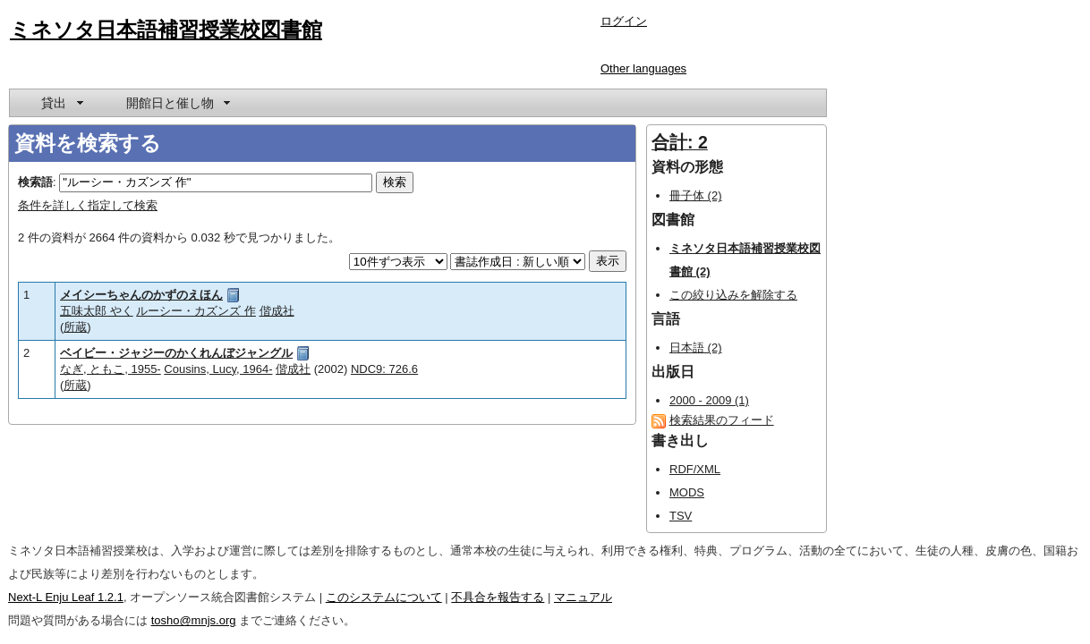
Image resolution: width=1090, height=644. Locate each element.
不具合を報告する (497, 597)
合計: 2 (679, 142)
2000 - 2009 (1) (709, 400)
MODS (686, 492)
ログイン (623, 21)
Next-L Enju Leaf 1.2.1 (65, 597)
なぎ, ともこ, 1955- (110, 369)
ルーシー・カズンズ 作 (196, 311)
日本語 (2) (695, 347)
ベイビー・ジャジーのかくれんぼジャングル (176, 353)
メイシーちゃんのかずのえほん (141, 294)
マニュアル (583, 597)
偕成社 (277, 311)
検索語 (35, 182)
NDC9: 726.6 (384, 369)
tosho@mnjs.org (193, 620)
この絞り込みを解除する (733, 294)
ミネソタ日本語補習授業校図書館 (166, 29)
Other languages (643, 68)
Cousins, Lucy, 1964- (218, 369)
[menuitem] (61, 102)
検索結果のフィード (721, 420)
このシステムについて (384, 597)
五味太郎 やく (96, 311)
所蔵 (75, 327)
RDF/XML (694, 469)
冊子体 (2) (695, 195)
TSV (680, 515)
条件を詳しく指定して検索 (88, 205)
